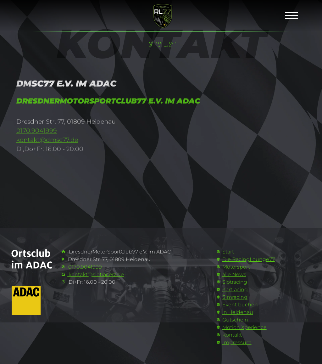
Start (228, 252)
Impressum (237, 342)
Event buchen (240, 305)
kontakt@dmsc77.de (47, 142)
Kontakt (232, 335)
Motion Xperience (244, 327)
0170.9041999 (36, 133)
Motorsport (236, 267)
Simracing (234, 297)
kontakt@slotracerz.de (95, 274)
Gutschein (235, 320)
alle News (234, 274)
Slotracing (234, 282)
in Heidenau (237, 312)
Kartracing (235, 290)
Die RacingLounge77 (248, 259)
